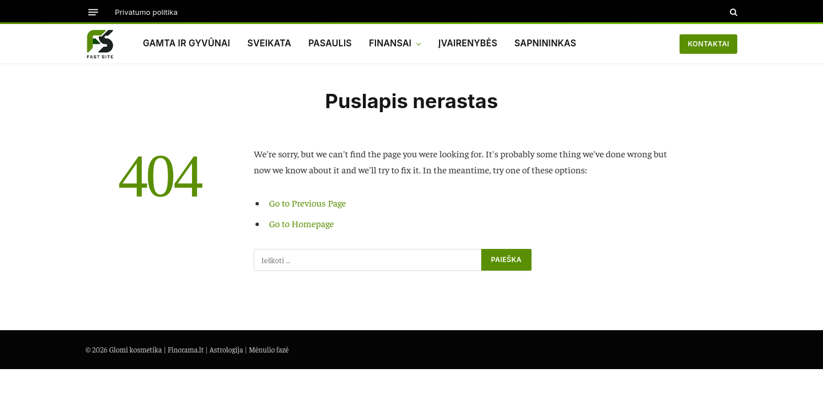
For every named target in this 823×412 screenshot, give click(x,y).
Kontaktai (708, 43)
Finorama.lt (185, 349)
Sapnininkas (545, 43)
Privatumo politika (146, 12)
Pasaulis (329, 43)
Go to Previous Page (307, 203)
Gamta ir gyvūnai (186, 43)
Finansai (390, 43)
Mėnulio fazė (269, 349)
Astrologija (226, 349)
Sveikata (269, 43)
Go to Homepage (301, 223)
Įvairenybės (467, 43)
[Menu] (93, 11)
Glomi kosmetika (135, 349)
